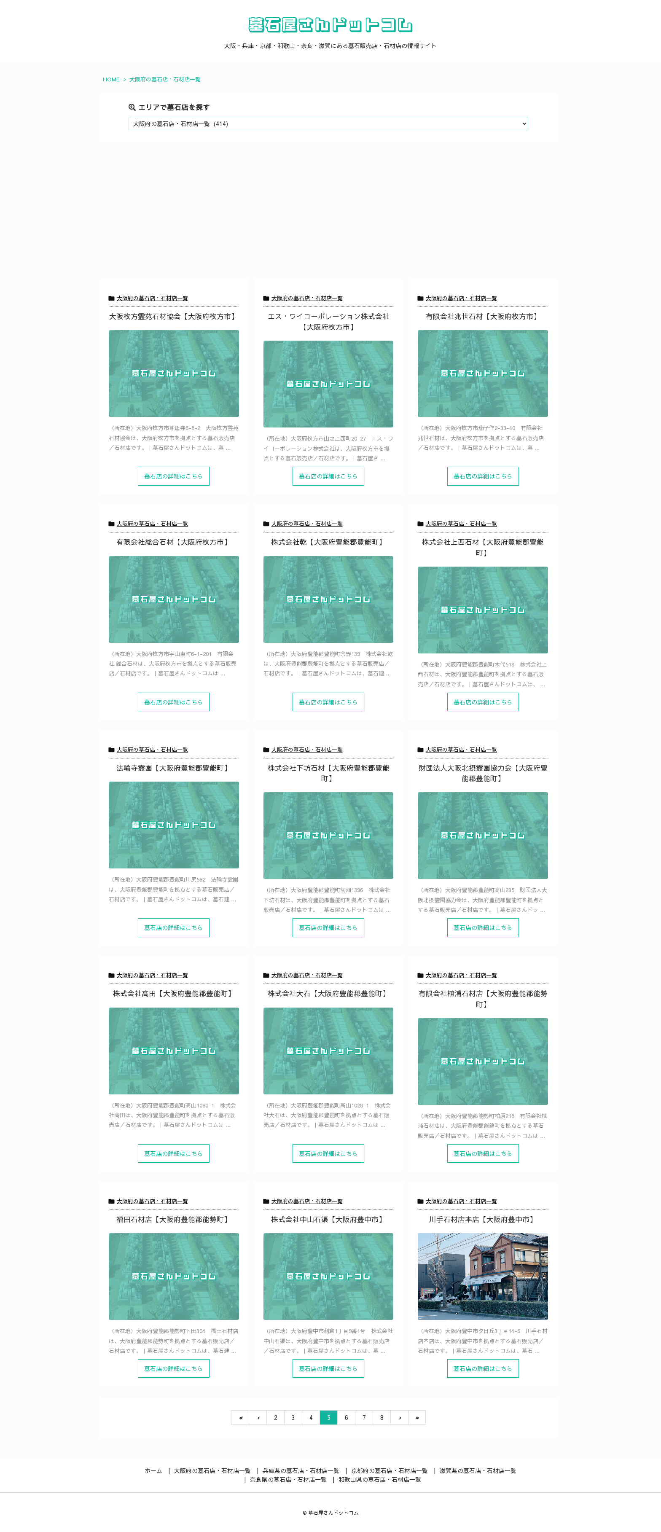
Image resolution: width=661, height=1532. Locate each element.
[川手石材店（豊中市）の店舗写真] (483, 1276)
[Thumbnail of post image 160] (328, 1276)
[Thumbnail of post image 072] (174, 1276)
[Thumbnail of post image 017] (483, 835)
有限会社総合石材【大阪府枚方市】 (173, 542)
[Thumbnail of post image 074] (174, 373)
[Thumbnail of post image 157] (328, 599)
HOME (111, 79)
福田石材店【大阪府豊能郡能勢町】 (173, 1219)
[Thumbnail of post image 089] (174, 599)
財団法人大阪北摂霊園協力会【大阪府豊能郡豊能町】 (483, 773)
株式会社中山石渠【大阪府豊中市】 (328, 1219)
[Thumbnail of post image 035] (483, 1061)
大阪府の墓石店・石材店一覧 (152, 298)
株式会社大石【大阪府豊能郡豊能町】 (329, 993)
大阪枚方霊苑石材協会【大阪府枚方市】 (173, 316)
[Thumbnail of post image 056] (328, 835)
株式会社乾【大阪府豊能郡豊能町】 (328, 542)
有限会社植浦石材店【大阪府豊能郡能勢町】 (483, 998)
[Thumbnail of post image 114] (328, 1051)
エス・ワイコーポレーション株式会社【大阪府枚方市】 (329, 321)
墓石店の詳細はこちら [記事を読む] (173, 476)
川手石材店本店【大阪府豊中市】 (483, 1219)
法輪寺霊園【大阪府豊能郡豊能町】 (173, 768)
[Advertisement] (328, 216)
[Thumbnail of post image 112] (483, 610)
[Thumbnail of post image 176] (174, 1051)
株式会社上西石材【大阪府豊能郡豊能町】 (483, 547)
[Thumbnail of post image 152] (328, 384)
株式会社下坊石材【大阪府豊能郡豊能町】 (329, 773)
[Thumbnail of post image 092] (483, 373)
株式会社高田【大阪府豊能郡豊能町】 (174, 993)
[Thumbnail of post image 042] (174, 825)
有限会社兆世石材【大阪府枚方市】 (483, 316)
